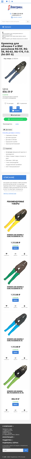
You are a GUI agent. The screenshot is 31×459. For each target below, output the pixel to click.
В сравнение (22, 103)
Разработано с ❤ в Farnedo (17, 457)
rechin (17, 124)
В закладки (9, 103)
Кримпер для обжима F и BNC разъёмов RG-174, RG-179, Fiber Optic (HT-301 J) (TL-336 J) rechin (15, 237)
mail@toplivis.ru (16, 15)
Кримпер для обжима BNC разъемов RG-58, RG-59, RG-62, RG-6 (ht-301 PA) (15, 393)
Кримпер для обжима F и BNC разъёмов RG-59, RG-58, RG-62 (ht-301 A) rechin (15, 289)
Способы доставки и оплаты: (11, 133)
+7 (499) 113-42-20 (16, 13)
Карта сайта (4, 454)
